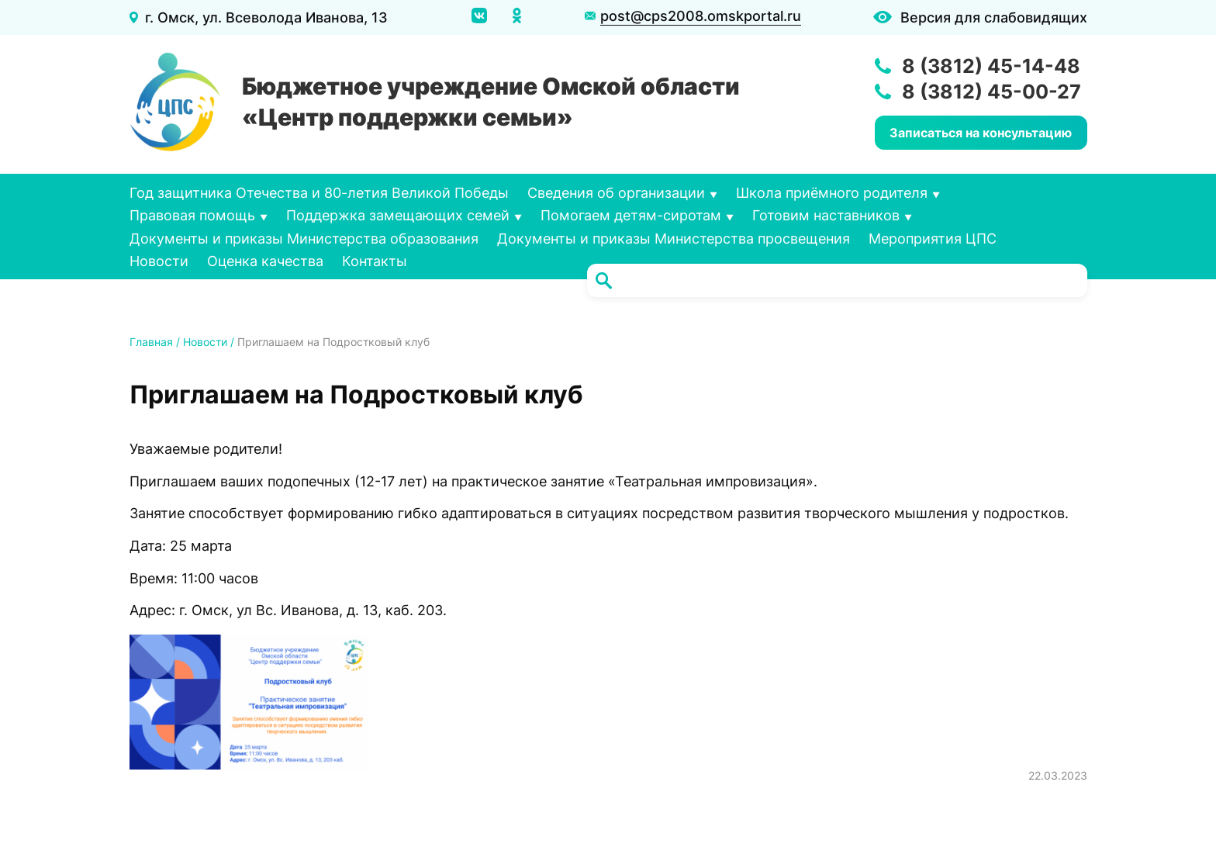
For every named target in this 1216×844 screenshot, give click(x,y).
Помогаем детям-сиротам (631, 215)
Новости (159, 261)
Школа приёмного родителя (832, 193)
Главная (151, 341)
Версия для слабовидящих (993, 17)
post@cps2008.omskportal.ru (700, 16)
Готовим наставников (826, 215)
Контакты (374, 261)
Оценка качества (265, 261)
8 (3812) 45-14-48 (991, 66)
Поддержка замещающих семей (398, 215)
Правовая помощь (192, 215)
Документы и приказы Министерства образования (304, 238)
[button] (249, 702)
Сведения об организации (616, 193)
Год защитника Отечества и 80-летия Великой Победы (319, 193)
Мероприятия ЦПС (933, 238)
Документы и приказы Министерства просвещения (673, 238)
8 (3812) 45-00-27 (991, 91)
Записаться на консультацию (981, 132)
